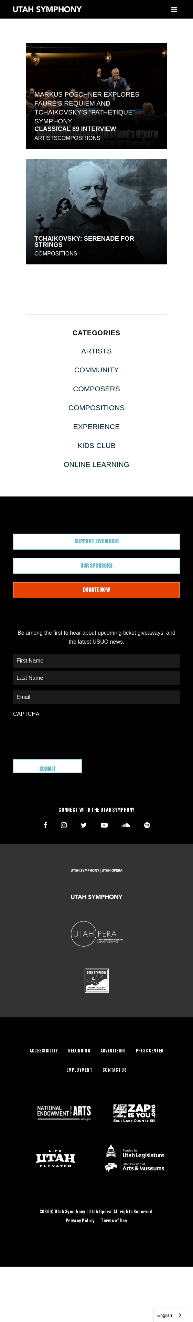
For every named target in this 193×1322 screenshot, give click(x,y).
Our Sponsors (97, 566)
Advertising (113, 1051)
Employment (79, 1070)
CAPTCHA (26, 714)
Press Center (149, 1051)
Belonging (79, 1051)
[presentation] (65, 734)
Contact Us (115, 1070)
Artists (45, 138)
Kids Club (96, 445)
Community (96, 370)
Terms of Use (114, 1221)
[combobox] (169, 1315)
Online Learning (96, 464)
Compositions (78, 138)
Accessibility (44, 1051)
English (164, 1315)
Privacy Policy (80, 1221)
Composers (96, 389)
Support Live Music (96, 541)
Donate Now (96, 590)
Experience (96, 426)
